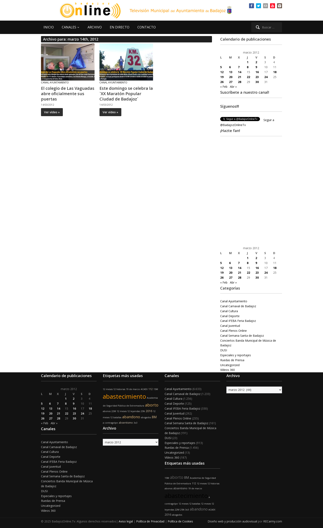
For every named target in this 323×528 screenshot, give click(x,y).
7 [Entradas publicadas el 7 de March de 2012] (239, 67)
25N (143, 411)
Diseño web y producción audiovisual (232, 521)
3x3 (135, 422)
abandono (131, 416)
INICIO (48, 27)
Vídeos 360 (227, 370)
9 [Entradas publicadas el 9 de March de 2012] (256, 67)
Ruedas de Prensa (232, 360)
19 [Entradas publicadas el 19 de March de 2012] (222, 77)
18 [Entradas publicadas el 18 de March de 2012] (274, 72)
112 (150, 389)
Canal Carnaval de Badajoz (238, 306)
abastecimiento (124, 396)
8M (154, 417)
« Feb (223, 87)
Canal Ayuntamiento (55, 82)
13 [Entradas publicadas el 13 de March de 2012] (230, 72)
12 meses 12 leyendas (128, 411)
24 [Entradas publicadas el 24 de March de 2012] (266, 77)
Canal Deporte (230, 316)
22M (113, 411)
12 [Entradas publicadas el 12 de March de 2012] (222, 72)
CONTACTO (146, 27)
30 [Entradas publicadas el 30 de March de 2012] (257, 82)
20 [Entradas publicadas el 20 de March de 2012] (230, 77)
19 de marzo (133, 389)
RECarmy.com (272, 521)
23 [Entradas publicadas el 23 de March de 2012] (257, 77)
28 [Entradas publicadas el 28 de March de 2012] (239, 82)
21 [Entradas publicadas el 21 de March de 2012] (239, 77)
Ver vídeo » (52, 112)
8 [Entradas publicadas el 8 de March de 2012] (247, 67)
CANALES (69, 27)
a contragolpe (110, 422)
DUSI (223, 350)
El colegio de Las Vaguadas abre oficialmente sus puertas (67, 93)
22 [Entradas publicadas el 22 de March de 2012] (248, 77)
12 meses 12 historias (114, 389)
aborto (151, 405)
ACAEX (144, 389)
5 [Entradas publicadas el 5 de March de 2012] (221, 67)
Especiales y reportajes (235, 355)
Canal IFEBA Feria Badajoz (238, 321)
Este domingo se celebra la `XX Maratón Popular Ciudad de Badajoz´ (126, 93)
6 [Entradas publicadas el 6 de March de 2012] (230, 67)
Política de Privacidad (150, 521)
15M (155, 389)
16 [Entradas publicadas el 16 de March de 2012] (257, 72)
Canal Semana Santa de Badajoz (242, 336)
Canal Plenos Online (233, 331)
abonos (107, 411)
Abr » (233, 87)
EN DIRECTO (119, 27)
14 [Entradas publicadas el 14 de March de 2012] (239, 72)
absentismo (126, 422)
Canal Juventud (230, 326)
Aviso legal (126, 521)
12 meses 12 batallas (189, 503)
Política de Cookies (180, 521)
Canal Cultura (229, 311)
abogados (146, 417)
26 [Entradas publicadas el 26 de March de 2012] (222, 82)
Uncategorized (230, 365)
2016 (149, 411)
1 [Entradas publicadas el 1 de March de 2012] (247, 62)
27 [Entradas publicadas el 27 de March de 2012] (230, 82)
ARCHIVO (95, 27)
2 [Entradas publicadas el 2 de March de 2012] (256, 62)
